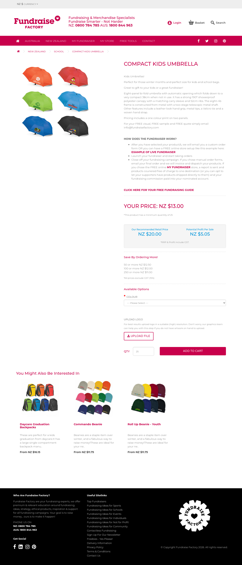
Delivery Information (99, 543)
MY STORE (107, 41)
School (59, 51)
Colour (131, 296)
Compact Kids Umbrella (88, 51)
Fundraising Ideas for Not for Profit (108, 522)
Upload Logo (133, 319)
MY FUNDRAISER (178, 167)
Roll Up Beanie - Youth (144, 424)
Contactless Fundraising (101, 530)
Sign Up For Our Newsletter (103, 534)
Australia (32, 41)
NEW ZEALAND (56, 41)
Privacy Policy (95, 547)
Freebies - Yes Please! (100, 538)
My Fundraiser (83, 41)
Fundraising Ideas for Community (107, 526)
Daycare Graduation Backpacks (34, 425)
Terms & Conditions (98, 551)
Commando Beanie (88, 424)
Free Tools (128, 41)
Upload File (138, 336)
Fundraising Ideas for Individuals (106, 518)
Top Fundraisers (96, 501)
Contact (148, 41)
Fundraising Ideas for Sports (104, 505)
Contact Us (93, 555)
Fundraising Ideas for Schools (105, 509)
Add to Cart (193, 351)
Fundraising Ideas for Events (104, 513)
